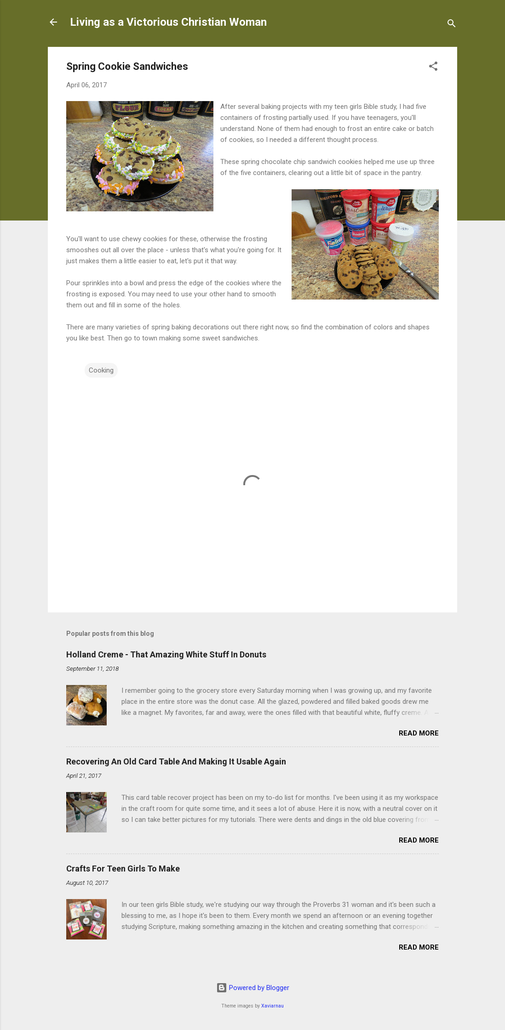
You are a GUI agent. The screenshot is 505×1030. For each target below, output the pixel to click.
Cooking (101, 370)
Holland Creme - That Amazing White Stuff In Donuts (166, 654)
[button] (433, 68)
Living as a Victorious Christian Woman (168, 22)
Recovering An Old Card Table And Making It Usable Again (176, 761)
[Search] (451, 25)
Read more (419, 733)
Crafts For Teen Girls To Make (123, 868)
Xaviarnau (272, 1006)
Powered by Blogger (252, 988)
